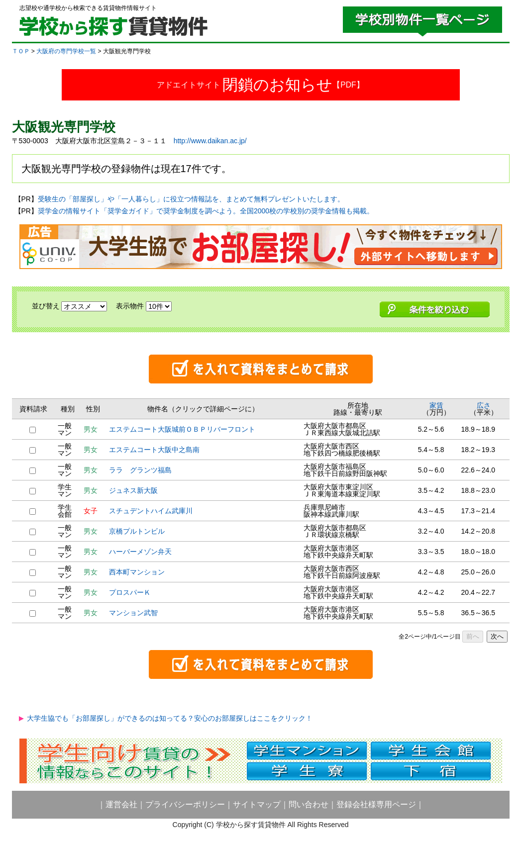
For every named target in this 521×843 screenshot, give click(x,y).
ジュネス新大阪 (133, 490)
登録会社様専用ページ (376, 804)
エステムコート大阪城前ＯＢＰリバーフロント (182, 429)
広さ (484, 405)
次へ (497, 636)
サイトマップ (257, 804)
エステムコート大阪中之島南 (154, 450)
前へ (472, 636)
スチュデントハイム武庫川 (151, 511)
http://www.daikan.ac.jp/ (210, 141)
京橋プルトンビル (137, 531)
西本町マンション (137, 572)
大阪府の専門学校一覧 (66, 51)
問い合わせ (308, 804)
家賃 (436, 405)
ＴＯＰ (21, 51)
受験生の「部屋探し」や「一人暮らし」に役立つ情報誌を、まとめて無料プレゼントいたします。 (191, 199)
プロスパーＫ (130, 592)
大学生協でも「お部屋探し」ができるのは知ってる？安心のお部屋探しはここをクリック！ (170, 718)
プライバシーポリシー (185, 804)
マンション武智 (133, 613)
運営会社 (121, 804)
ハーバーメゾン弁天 (140, 552)
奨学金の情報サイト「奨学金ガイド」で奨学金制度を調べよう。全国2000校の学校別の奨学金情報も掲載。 (206, 211)
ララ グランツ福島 (140, 470)
